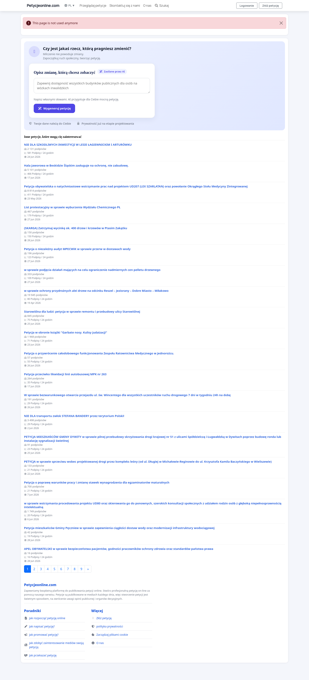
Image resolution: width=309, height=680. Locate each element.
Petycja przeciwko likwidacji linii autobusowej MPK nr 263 (65, 374)
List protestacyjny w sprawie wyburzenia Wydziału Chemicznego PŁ (72, 207)
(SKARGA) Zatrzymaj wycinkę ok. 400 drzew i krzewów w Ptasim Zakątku (75, 228)
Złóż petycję (270, 5)
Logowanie (247, 5)
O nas (147, 5)
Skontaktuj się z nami (125, 5)
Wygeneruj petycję (54, 108)
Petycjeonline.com (43, 5)
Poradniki (32, 610)
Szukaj (161, 5)
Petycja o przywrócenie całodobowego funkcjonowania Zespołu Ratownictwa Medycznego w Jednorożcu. (99, 353)
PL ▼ (69, 5)
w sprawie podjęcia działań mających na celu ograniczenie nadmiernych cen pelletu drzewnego (92, 270)
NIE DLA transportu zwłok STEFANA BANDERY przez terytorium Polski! (74, 416)
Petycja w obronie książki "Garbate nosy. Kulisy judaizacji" (65, 332)
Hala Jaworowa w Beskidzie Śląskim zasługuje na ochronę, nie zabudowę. (76, 165)
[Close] (281, 23)
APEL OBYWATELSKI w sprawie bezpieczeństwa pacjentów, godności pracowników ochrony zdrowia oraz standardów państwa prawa (118, 549)
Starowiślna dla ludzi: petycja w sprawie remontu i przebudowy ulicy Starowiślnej (82, 311)
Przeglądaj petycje (93, 5)
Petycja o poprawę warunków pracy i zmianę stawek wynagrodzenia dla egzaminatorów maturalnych (96, 482)
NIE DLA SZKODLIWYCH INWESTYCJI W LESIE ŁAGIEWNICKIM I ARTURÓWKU (78, 144)
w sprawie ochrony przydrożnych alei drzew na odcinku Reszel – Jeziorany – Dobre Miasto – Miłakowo (96, 291)
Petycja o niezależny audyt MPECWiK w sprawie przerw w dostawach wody (77, 249)
